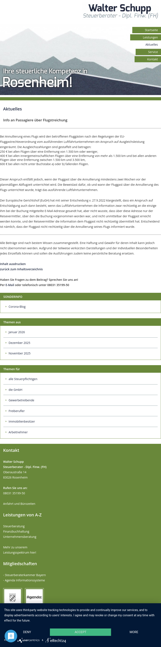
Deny (27, 632)
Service (153, 52)
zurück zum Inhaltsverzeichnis (21, 269)
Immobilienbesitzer (22, 421)
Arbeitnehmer (18, 432)
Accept (80, 632)
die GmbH (15, 390)
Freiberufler (17, 411)
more (134, 632)
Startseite (151, 30)
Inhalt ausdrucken (13, 264)
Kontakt (152, 59)
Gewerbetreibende (21, 400)
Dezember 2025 (19, 343)
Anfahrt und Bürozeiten (19, 504)
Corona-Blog (17, 307)
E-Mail (9, 285)
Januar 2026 (17, 332)
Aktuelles (151, 44)
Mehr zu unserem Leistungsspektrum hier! (19, 549)
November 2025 (20, 353)
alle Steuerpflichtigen (23, 379)
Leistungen (150, 37)
